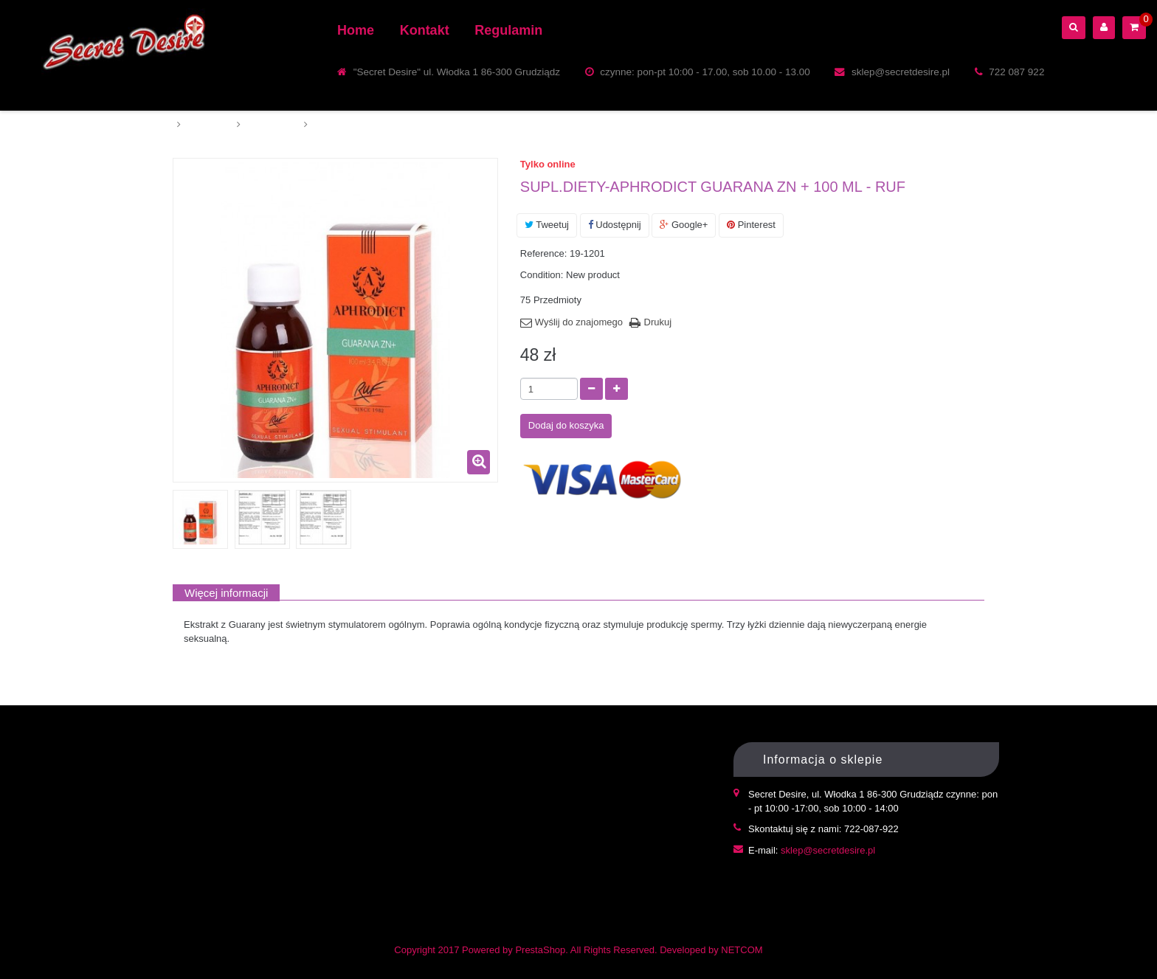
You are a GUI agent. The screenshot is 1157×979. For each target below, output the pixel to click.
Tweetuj (547, 224)
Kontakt (424, 30)
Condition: (542, 274)
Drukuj (658, 322)
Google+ (684, 224)
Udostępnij (614, 224)
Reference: (543, 253)
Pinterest (751, 224)
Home (355, 30)
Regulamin (508, 30)
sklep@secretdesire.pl (828, 850)
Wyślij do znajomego (579, 322)
